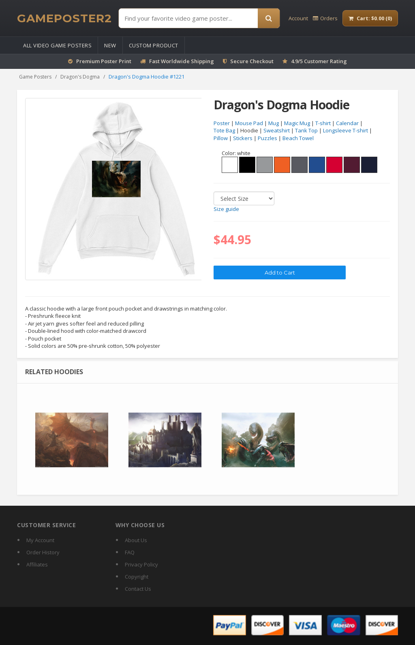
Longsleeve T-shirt (345, 130)
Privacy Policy (141, 564)
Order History (43, 552)
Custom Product (153, 45)
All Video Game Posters (57, 45)
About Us (136, 540)
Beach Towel (298, 138)
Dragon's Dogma (80, 76)
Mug (273, 123)
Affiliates (37, 564)
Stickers (242, 138)
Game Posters (35, 76)
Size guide (226, 209)
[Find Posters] (188, 18)
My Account (40, 540)
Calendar (347, 123)
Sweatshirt (276, 130)
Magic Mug (297, 123)
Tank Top (306, 130)
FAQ (130, 552)
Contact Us (138, 588)
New (110, 45)
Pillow (221, 138)
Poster (222, 123)
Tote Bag (224, 130)
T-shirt (323, 123)
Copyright (136, 576)
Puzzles (267, 138)
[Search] (269, 18)
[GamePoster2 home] (64, 18)
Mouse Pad (249, 123)
